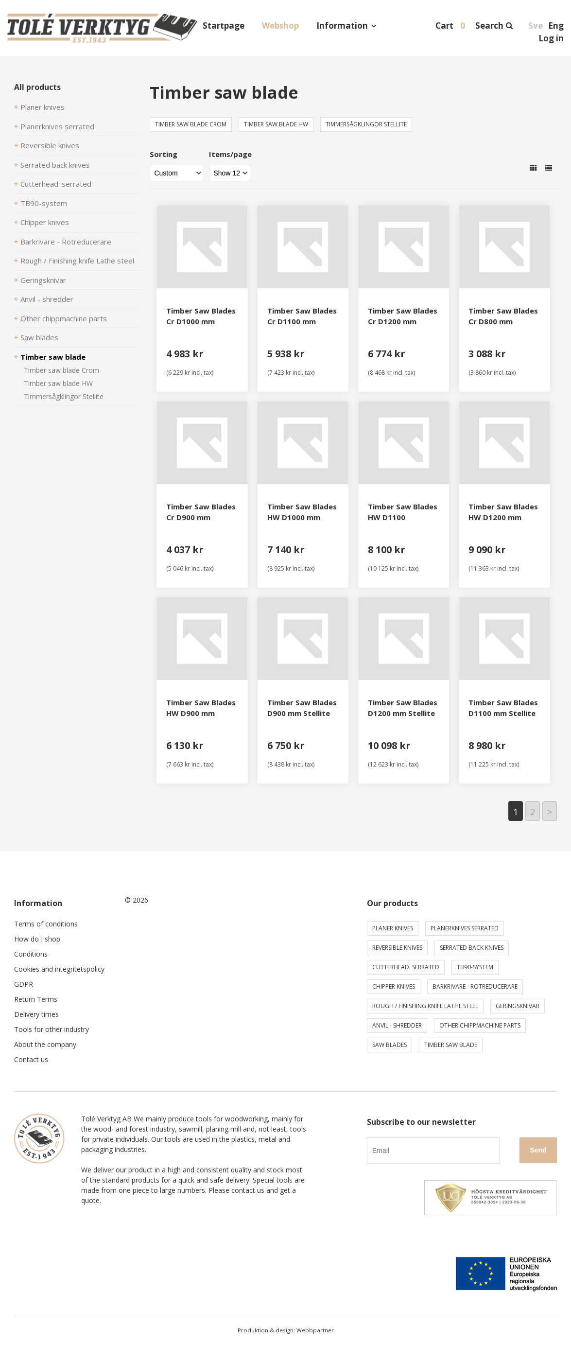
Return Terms (35, 999)
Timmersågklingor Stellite (64, 396)
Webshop (280, 25)
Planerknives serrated (57, 126)
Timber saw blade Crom (61, 370)
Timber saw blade (53, 357)
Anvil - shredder (46, 299)
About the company (45, 1044)
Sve (535, 25)
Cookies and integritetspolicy (59, 969)
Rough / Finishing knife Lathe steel (77, 260)
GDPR (23, 984)
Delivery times (36, 1014)
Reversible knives (49, 145)
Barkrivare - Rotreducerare (65, 241)
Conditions (31, 954)
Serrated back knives (55, 165)
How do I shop (37, 938)
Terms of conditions (46, 923)
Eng (556, 25)
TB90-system (43, 203)
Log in (551, 38)
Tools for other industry (51, 1029)
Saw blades (39, 337)
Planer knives (42, 107)
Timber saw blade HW (58, 383)
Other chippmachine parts (63, 318)
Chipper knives (44, 222)
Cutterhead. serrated (55, 184)
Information (342, 25)
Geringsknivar (43, 280)
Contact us (31, 1059)
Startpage (223, 25)
